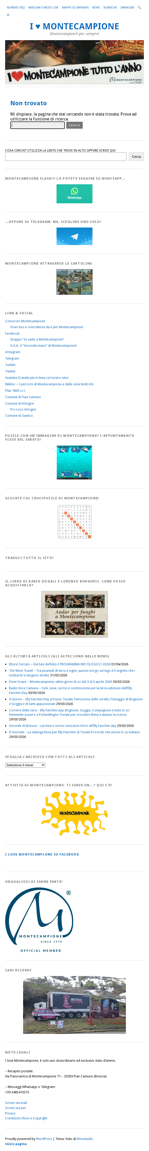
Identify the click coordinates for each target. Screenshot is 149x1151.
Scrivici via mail (16, 1103)
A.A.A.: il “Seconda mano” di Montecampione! (43, 345)
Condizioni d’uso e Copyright (26, 1118)
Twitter (10, 371)
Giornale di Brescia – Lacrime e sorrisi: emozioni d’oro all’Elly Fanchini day (62, 726)
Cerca (136, 157)
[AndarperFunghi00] (74, 637)
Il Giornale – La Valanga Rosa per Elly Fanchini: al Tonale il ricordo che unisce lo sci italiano (74, 732)
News (96, 7)
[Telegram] (74, 244)
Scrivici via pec (15, 1108)
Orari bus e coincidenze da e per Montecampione (46, 327)
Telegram (12, 358)
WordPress (44, 1139)
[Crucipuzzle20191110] (74, 538)
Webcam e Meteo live (43, 7)
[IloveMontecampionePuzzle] (74, 479)
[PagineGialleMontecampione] (74, 835)
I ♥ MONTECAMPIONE (74, 26)
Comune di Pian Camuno (23, 397)
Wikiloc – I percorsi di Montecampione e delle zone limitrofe (49, 384)
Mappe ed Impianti (75, 7)
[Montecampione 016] (74, 1033)
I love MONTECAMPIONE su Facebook (42, 854)
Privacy (10, 1113)
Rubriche (110, 7)
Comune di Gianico (19, 415)
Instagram (12, 352)
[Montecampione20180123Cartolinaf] (74, 293)
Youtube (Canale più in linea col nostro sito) (36, 378)
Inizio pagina (16, 1144)
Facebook (12, 333)
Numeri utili (16, 7)
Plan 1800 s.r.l (15, 391)
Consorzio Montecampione (25, 321)
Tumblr (10, 365)
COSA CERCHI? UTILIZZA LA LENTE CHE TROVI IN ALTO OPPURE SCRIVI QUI (60, 150)
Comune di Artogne (19, 403)
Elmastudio (85, 1139)
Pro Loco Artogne (23, 409)
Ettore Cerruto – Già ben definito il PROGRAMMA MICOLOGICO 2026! (59, 664)
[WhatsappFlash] (74, 202)
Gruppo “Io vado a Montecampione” (37, 339)
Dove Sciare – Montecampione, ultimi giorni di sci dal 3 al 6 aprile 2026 (60, 682)
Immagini (127, 7)
